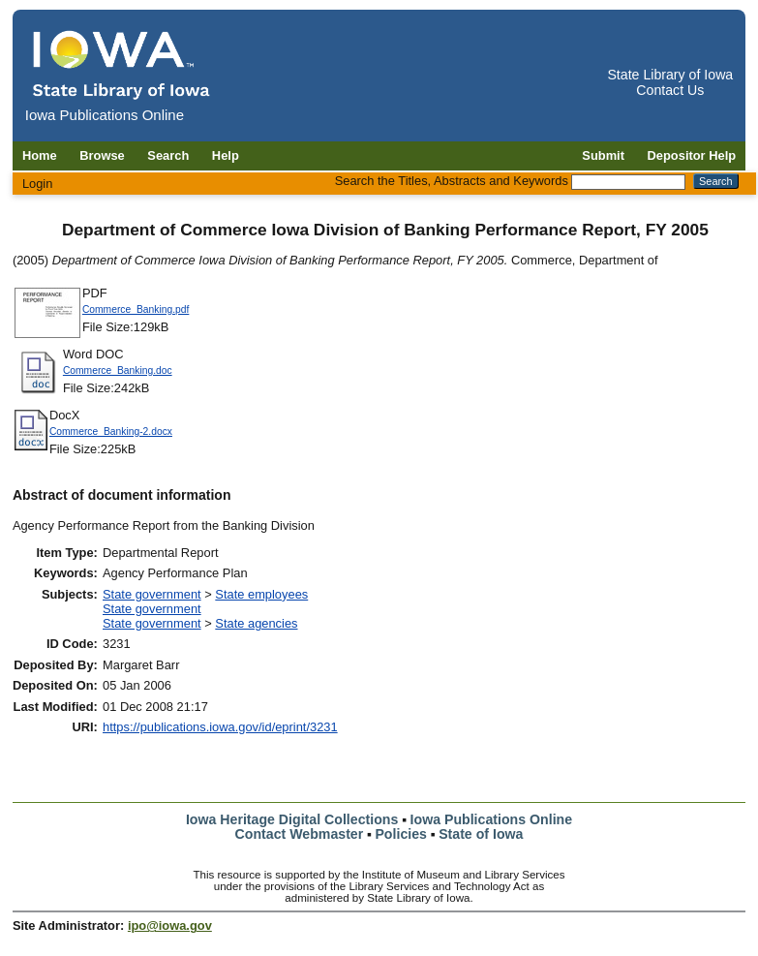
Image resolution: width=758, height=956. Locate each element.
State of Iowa (481, 834)
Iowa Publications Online (491, 819)
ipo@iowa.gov (170, 925)
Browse (102, 155)
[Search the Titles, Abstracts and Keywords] (628, 182)
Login (37, 183)
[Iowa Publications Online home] (122, 64)
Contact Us (670, 90)
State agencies (256, 623)
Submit (603, 155)
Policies (401, 834)
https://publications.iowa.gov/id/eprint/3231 (220, 727)
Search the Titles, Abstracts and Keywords (451, 180)
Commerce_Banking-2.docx (110, 431)
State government (152, 594)
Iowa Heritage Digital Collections (292, 819)
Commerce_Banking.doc (117, 370)
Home (39, 155)
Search (168, 155)
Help (225, 155)
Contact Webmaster (299, 834)
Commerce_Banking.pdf (135, 309)
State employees (261, 594)
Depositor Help (692, 155)
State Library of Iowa (670, 74)
